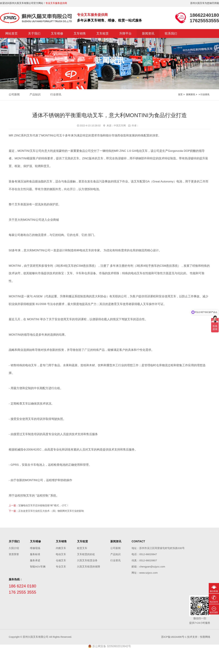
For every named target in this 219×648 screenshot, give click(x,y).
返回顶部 (214, 612)
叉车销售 (80, 33)
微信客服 (214, 591)
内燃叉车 (61, 548)
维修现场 (35, 548)
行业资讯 (55, 94)
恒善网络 (205, 637)
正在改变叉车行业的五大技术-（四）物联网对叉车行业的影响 (51, 511)
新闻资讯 (148, 33)
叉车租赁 (102, 33)
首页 (180, 94)
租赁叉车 (82, 548)
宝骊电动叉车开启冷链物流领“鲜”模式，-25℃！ (43, 505)
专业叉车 (61, 566)
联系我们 (171, 33)
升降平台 (125, 33)
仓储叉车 (61, 560)
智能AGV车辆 (38, 566)
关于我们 (34, 33)
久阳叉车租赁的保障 (88, 566)
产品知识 (35, 94)
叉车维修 (57, 33)
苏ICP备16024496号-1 (173, 637)
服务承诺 (35, 560)
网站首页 (11, 33)
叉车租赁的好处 (86, 554)
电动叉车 (61, 554)
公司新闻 (14, 94)
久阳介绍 (14, 548)
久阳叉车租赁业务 (87, 560)
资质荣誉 (14, 554)
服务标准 (35, 554)
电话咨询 (214, 602)
